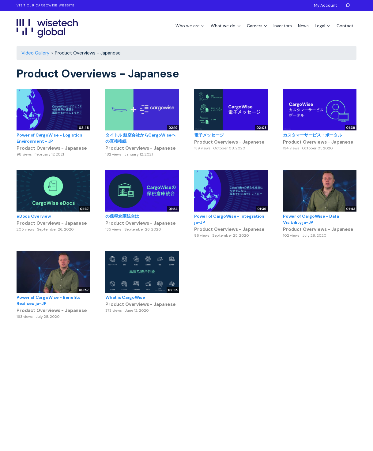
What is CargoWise (125, 297)
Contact (345, 25)
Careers (255, 25)
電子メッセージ (209, 135)
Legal (320, 25)
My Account (325, 5)
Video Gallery (35, 53)
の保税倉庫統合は (122, 216)
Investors (282, 25)
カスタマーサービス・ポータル (312, 135)
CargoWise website (55, 5)
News (303, 25)
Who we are (188, 25)
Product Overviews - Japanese (52, 148)
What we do (224, 25)
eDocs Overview (34, 216)
